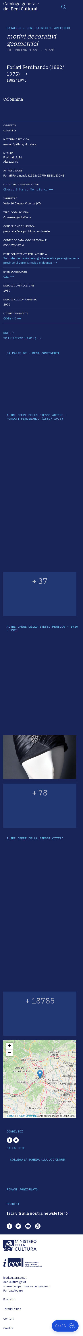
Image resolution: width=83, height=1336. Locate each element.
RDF (6, 333)
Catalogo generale (21, 6)
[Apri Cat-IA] (65, 1326)
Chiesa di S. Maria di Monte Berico (25, 189)
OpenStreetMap (28, 1115)
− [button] (9, 1053)
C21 (6, 277)
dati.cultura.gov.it (14, 1282)
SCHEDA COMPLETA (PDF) (19, 338)
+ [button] (9, 1046)
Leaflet (10, 1115)
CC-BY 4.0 (9, 318)
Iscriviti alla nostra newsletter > (38, 1213)
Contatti (8, 1319)
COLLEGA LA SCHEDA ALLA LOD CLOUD (37, 1159)
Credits (8, 1328)
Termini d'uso (12, 1309)
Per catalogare (13, 1290)
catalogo (14, 28)
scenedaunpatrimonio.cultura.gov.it (26, 1286)
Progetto (9, 1299)
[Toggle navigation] (63, 6)
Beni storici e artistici (49, 28)
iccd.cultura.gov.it (15, 1278)
